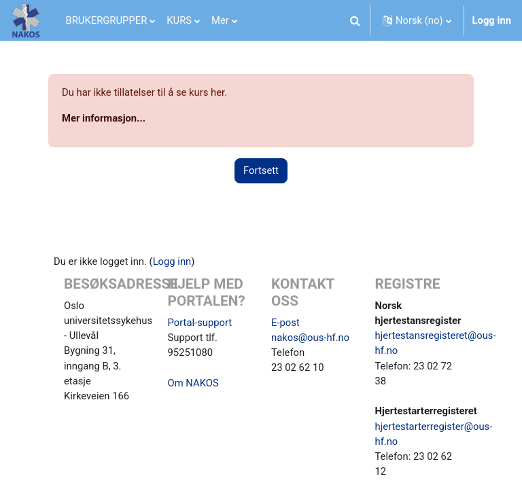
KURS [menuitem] (179, 20)
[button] (355, 20)
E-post (285, 322)
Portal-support (200, 322)
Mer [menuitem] (220, 20)
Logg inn (491, 20)
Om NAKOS (193, 383)
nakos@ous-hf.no (310, 337)
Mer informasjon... (103, 118)
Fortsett (261, 170)
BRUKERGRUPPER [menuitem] (106, 20)
